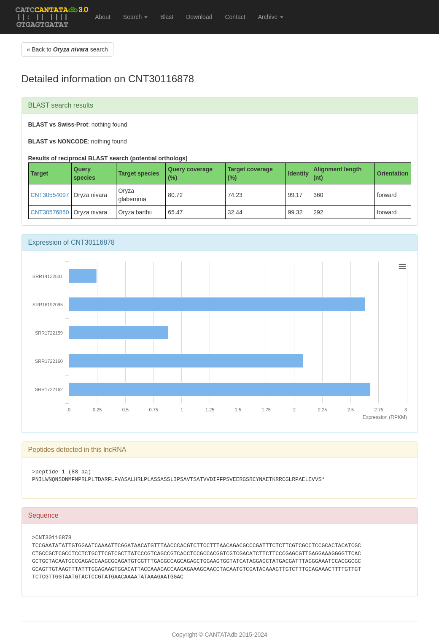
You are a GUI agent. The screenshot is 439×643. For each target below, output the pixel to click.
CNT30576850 (50, 212)
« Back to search (67, 49)
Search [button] (135, 17)
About (102, 17)
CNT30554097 (50, 195)
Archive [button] (271, 17)
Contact (235, 17)
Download (199, 17)
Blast (166, 17)
